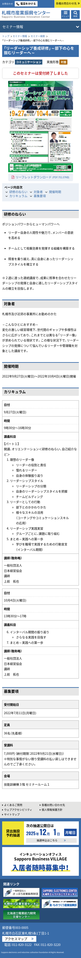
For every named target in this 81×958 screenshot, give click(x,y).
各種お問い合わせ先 (53, 805)
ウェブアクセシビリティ (18, 810)
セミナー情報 (20, 36)
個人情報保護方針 (52, 810)
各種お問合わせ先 (66, 3)
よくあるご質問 (13, 805)
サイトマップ (12, 814)
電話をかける (28, 4)
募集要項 (40, 196)
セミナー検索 (38, 36)
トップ (5, 36)
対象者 (38, 191)
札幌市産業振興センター (26, 14)
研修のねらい (18, 191)
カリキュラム (18, 196)
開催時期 (55, 191)
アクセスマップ (16, 938)
